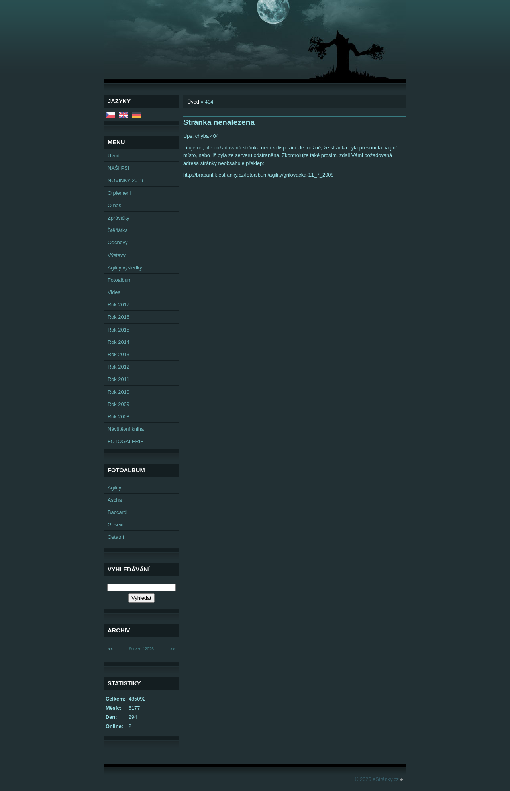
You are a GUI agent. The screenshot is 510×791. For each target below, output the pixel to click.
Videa (114, 292)
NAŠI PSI (118, 168)
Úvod (193, 102)
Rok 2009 (118, 404)
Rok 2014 (118, 342)
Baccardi (118, 512)
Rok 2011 (118, 379)
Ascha (115, 500)
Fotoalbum (119, 280)
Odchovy (118, 242)
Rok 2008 (118, 417)
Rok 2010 (118, 392)
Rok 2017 (118, 305)
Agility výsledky (125, 268)
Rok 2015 (118, 330)
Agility (114, 488)
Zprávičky (118, 218)
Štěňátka (118, 230)
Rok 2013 (118, 354)
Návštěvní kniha (126, 429)
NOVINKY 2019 (125, 180)
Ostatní (116, 537)
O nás (114, 205)
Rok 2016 (118, 317)
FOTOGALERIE (126, 441)
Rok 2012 (118, 367)
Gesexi (116, 525)
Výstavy (117, 255)
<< (110, 649)
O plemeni (119, 193)
